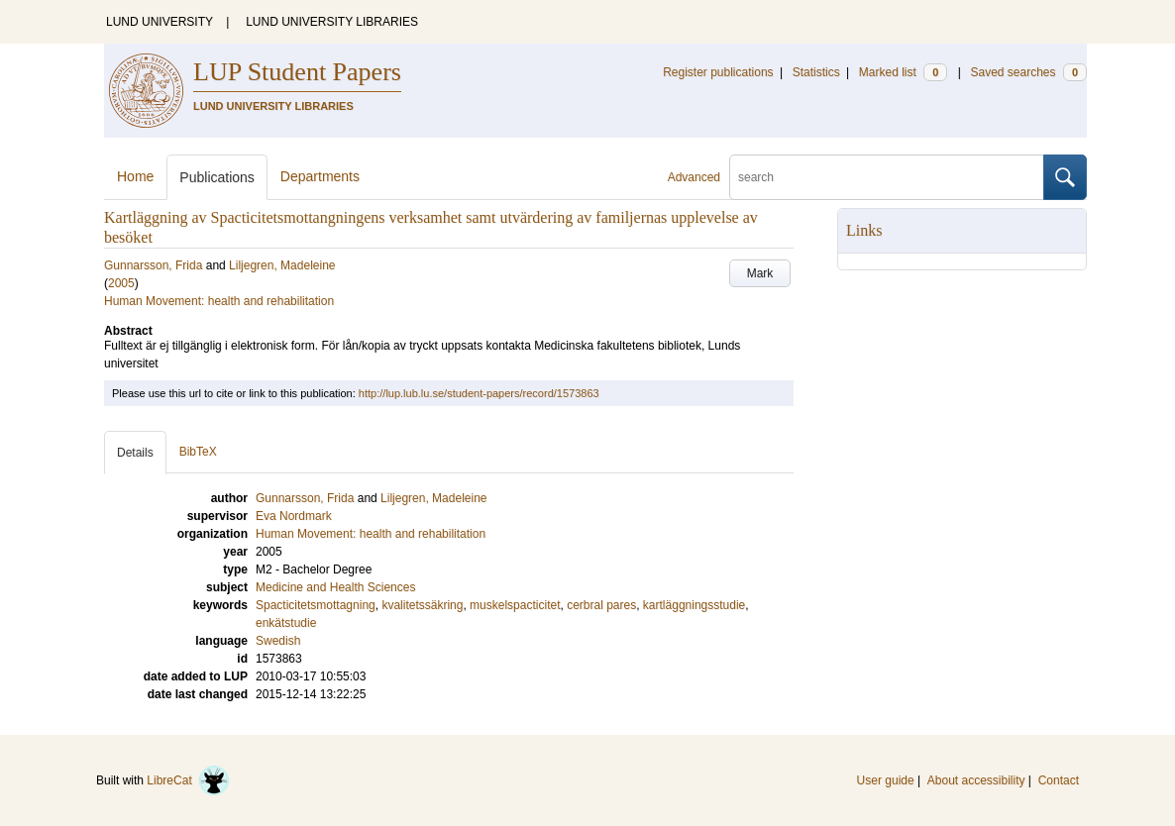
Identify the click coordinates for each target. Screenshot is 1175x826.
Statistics (816, 72)
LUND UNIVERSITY (159, 22)
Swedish (278, 641)
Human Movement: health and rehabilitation (219, 301)
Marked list (903, 72)
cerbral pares (601, 605)
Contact (1058, 780)
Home (135, 176)
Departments (320, 176)
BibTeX (198, 452)
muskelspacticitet (515, 605)
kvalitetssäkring (422, 605)
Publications (217, 177)
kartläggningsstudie (694, 605)
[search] (886, 177)
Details (135, 453)
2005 (121, 283)
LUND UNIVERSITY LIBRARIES (332, 22)
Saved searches (1028, 72)
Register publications (718, 72)
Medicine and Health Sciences (335, 587)
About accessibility (976, 780)
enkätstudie (286, 623)
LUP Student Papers (297, 71)
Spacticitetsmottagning (315, 605)
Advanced (694, 177)
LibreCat (188, 780)
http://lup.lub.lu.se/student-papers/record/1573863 (479, 393)
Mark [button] (760, 273)
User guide (885, 780)
